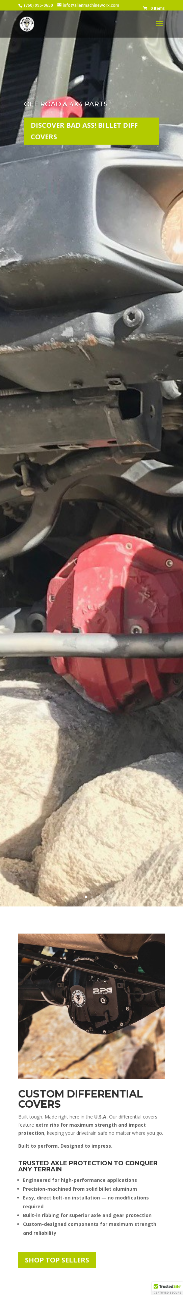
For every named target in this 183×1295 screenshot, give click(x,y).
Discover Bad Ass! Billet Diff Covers (84, 131)
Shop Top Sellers (57, 1260)
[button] (167, 1288)
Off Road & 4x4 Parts (66, 104)
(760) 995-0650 (38, 5)
